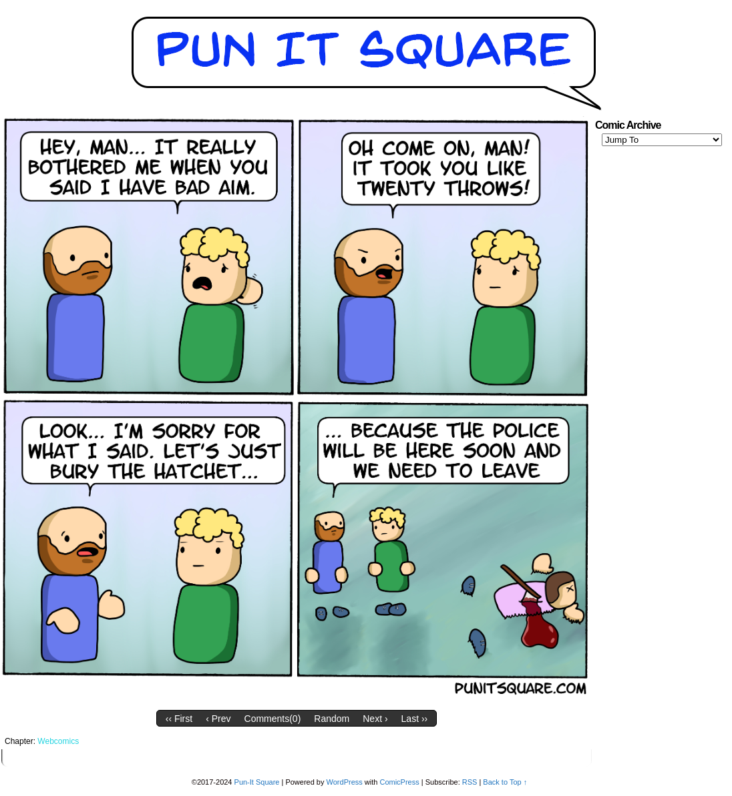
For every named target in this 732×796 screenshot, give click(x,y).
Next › (375, 718)
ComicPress (399, 782)
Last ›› (414, 718)
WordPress (345, 782)
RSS (470, 782)
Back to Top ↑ (505, 782)
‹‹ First (179, 718)
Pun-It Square (257, 782)
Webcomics (58, 741)
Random (331, 718)
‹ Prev (218, 718)
